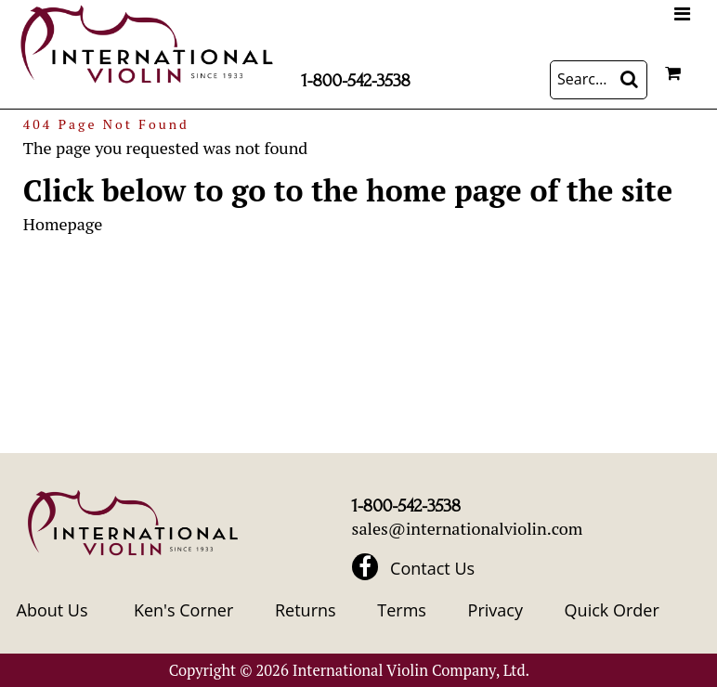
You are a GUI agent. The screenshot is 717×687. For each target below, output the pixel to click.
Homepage (62, 224)
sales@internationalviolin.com (467, 528)
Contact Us (432, 568)
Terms (401, 610)
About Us (52, 610)
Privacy (495, 610)
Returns (305, 610)
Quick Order (612, 610)
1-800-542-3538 (355, 81)
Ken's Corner (183, 610)
